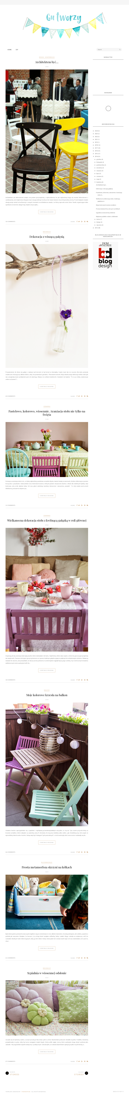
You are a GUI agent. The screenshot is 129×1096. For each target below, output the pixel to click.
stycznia (98, 225)
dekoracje (47, 232)
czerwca (98, 176)
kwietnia (98, 182)
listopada (99, 162)
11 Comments (10, 505)
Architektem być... (46, 62)
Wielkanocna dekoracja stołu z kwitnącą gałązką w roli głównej (46, 520)
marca (98, 219)
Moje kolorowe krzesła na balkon (46, 695)
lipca (97, 173)
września (99, 168)
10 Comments (10, 221)
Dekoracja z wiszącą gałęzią (47, 236)
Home (9, 49)
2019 (96, 142)
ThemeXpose (26, 1091)
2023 (96, 134)
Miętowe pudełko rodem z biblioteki (107, 216)
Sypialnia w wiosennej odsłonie (46, 973)
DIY (17, 49)
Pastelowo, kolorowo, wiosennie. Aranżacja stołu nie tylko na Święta (47, 412)
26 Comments (10, 852)
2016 (96, 151)
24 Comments (10, 396)
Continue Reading (47, 212)
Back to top (118, 1091)
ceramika (46, 406)
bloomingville (46, 862)
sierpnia (98, 171)
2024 (96, 131)
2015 (96, 153)
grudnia (98, 159)
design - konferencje (47, 57)
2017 (96, 148)
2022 (96, 136)
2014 (96, 156)
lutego (98, 222)
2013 (96, 228)
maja (97, 179)
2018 (96, 145)
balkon (47, 690)
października (100, 165)
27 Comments (10, 1061)
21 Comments (10, 958)
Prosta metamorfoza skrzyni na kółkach (47, 867)
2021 (96, 139)
